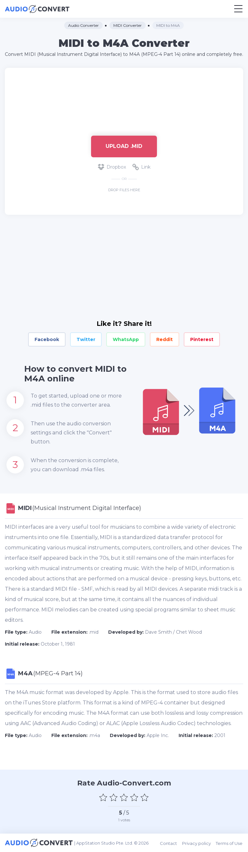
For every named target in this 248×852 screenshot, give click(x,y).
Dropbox (112, 167)
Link (141, 167)
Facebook (47, 339)
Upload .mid (124, 146)
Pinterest (201, 339)
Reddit (164, 339)
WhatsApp (126, 339)
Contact (169, 842)
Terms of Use (229, 842)
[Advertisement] (124, 98)
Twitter (86, 339)
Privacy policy (197, 842)
